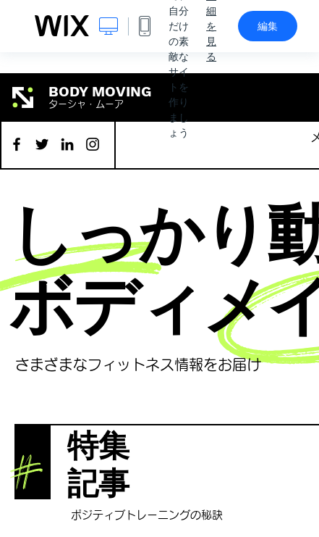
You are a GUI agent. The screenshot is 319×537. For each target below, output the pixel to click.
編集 (268, 26)
